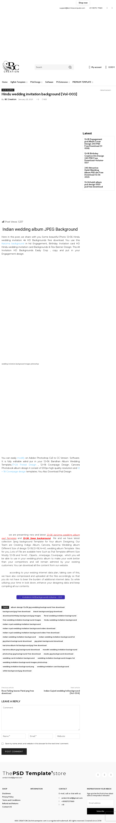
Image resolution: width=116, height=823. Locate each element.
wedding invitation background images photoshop (25, 662)
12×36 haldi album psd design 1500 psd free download (94, 176)
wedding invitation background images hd (56, 658)
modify (21, 458)
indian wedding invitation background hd (57, 637)
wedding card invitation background (19, 658)
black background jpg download (47, 611)
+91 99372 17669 (95, 8)
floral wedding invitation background (60, 616)
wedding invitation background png (18, 667)
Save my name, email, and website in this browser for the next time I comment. (37, 744)
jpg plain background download (49, 641)
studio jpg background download (58, 654)
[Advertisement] (58, 33)
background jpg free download (16, 611)
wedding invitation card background (53, 667)
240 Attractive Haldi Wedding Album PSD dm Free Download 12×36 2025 (93, 166)
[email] (100, 802)
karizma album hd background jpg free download (25, 645)
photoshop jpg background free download (22, 654)
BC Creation (10, 99)
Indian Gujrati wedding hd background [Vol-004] (62, 692)
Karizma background (13, 243)
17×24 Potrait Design (24, 464)
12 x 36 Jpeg (8, 90)
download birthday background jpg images (22, 616)
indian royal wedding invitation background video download (29, 628)
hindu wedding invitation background (60, 620)
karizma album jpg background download (21, 650)
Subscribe (100, 811)
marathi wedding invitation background (60, 650)
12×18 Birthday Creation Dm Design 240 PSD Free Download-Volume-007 (93, 154)
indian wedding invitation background (19, 637)
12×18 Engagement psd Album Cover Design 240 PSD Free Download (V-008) (93, 142)
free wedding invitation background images (22, 620)
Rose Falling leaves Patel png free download (18, 692)
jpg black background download (17, 641)
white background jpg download (17, 671)
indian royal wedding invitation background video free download (31, 633)
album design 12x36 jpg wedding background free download (37, 607)
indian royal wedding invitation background (22, 624)
